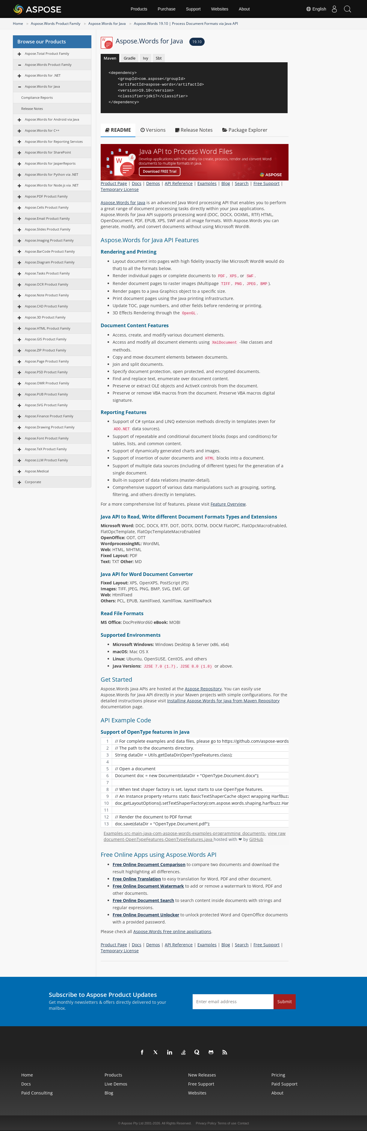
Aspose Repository (203, 689)
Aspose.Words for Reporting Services (54, 141)
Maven (110, 58)
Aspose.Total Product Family (47, 53)
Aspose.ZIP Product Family (45, 350)
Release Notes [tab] (194, 130)
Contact (243, 1123)
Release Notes (32, 108)
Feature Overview (228, 504)
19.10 (197, 41)
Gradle (129, 58)
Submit (284, 1001)
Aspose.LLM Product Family (46, 460)
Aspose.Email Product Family (47, 218)
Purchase (167, 9)
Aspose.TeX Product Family (46, 449)
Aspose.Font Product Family (47, 438)
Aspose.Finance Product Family (49, 416)
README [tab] (118, 130)
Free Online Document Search (143, 900)
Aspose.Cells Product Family (47, 207)
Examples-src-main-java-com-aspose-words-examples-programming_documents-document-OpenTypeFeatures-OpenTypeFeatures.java (185, 836)
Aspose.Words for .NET (43, 75)
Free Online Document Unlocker (146, 915)
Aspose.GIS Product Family (46, 339)
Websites (219, 9)
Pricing (278, 1075)
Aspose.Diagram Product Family (50, 262)
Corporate (33, 482)
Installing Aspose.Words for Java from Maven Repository (223, 701)
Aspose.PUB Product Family (46, 394)
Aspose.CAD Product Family (46, 306)
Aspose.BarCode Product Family (50, 251)
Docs (136, 183)
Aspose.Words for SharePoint (48, 152)
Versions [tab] (153, 130)
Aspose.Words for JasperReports (50, 163)
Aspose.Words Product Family (55, 23)
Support (193, 9)
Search (242, 183)
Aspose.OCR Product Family (46, 284)
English (313, 9)
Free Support (266, 183)
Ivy (145, 58)
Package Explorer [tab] (245, 130)
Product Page (114, 183)
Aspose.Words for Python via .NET (51, 174)
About (244, 9)
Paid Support (284, 1084)
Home (18, 23)
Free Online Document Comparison (149, 864)
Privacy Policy (206, 1123)
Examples (207, 183)
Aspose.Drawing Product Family (50, 427)
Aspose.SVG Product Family (46, 405)
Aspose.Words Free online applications (172, 931)
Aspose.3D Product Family (45, 317)
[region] (195, 782)
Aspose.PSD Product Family (46, 372)
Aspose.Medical (37, 471)
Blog (225, 183)
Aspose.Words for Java (107, 23)
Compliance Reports (37, 97)
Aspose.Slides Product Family (47, 229)
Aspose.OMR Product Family (47, 383)
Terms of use (227, 1123)
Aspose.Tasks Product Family (47, 273)
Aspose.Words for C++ (42, 130)
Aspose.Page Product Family (47, 361)
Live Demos (116, 1084)
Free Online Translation (137, 879)
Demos (153, 183)
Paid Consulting (37, 1093)
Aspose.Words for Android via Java (52, 119)
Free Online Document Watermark (148, 886)
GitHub (256, 839)
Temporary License (120, 189)
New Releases (202, 1075)
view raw (277, 833)
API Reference (179, 183)
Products (139, 9)
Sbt (159, 58)
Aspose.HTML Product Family (47, 328)
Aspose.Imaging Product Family (49, 240)
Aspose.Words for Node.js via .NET (51, 185)
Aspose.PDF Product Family (46, 196)
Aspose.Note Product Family (47, 295)
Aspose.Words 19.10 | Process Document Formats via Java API (186, 23)
